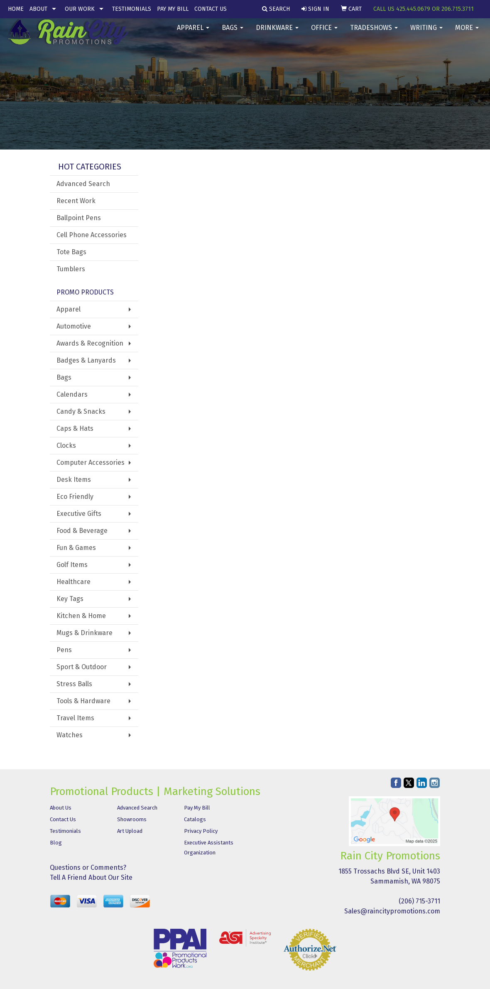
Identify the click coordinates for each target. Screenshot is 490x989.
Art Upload (129, 831)
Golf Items (72, 565)
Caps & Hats (74, 428)
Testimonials (131, 8)
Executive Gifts (78, 514)
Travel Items (75, 718)
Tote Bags (71, 252)
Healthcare (73, 582)
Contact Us (210, 8)
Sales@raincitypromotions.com (392, 911)
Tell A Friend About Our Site (91, 877)
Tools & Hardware (83, 701)
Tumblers (70, 269)
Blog (56, 842)
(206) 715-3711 (419, 901)
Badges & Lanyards (86, 360)
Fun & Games (76, 548)
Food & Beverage (82, 531)
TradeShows (374, 33)
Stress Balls (74, 684)
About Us (60, 808)
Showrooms (132, 819)
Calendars (72, 394)
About (38, 8)
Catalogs (195, 819)
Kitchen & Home (81, 616)
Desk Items (73, 479)
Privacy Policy (201, 831)
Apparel (193, 33)
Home (16, 8)
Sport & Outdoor (81, 667)
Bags (232, 33)
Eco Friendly (74, 497)
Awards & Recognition (89, 343)
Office (324, 33)
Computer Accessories (90, 462)
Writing (426, 33)
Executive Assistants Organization (208, 847)
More (467, 33)
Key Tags (69, 599)
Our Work (80, 8)
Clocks (66, 445)
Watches (69, 735)
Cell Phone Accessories (91, 235)
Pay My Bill (173, 8)
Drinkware (277, 33)
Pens (64, 650)
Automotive (73, 326)
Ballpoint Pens (78, 218)
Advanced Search (83, 184)
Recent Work (76, 201)
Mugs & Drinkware (84, 633)
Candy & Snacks (80, 411)
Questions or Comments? (88, 867)
